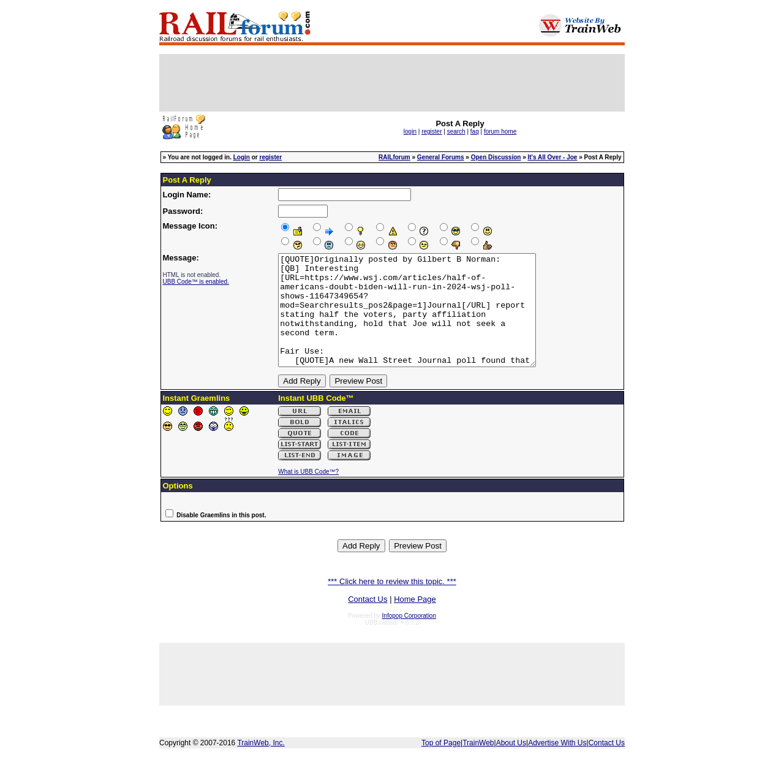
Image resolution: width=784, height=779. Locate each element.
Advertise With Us (557, 765)
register (431, 131)
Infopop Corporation (409, 637)
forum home (500, 131)
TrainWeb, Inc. (260, 765)
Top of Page (441, 765)
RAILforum (394, 157)
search (456, 131)
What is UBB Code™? (308, 493)
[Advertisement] (392, 82)
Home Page (415, 621)
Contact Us (367, 621)
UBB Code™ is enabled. (196, 281)
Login (241, 157)
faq (474, 131)
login (410, 131)
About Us (511, 765)
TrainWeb (478, 765)
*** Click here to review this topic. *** (392, 603)
